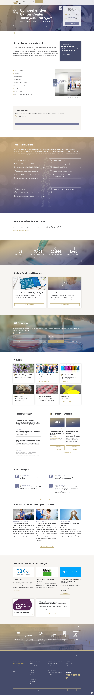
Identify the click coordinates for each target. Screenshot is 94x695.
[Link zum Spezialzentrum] (29, 160)
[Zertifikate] (29, 88)
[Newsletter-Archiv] (73, 340)
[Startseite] (33, 1)
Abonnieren (57, 341)
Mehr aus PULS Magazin (48, 546)
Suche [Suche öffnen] (80, 4)
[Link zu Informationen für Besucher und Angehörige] (53, 665)
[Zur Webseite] (17, 590)
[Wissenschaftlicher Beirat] (29, 82)
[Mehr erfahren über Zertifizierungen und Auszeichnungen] (41, 592)
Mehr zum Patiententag (45, 381)
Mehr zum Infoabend (45, 402)
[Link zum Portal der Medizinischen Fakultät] (62, 1)
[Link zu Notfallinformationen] (18, 665)
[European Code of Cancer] (23, 612)
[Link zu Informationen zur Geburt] (14, 671)
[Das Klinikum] (20, 32)
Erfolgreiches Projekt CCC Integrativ (25, 420)
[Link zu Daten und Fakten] (34, 665)
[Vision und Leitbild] (29, 70)
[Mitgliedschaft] (29, 79)
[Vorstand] (29, 73)
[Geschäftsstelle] (29, 76)
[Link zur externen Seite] (65, 593)
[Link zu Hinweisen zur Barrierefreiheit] (72, 690)
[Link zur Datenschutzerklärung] (62, 690)
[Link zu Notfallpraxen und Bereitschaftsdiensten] (18, 668)
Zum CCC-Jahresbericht (69, 401)
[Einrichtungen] (30, 32)
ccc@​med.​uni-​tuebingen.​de (73, 14)
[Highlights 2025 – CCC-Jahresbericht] (29, 94)
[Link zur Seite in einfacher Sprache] (33, 683)
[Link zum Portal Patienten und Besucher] (49, 1)
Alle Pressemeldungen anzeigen (29, 457)
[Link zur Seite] (66, 54)
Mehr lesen (66, 381)
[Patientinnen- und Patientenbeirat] (29, 85)
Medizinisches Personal (25, 26)
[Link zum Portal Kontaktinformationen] (78, 1)
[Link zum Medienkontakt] (31, 663)
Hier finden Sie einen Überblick (21, 230)
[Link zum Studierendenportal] (69, 663)
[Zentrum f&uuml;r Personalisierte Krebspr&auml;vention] (65, 189)
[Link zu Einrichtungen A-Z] (34, 658)
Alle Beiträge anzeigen (66, 452)
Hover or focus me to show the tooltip (81, 261)
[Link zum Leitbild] (31, 667)
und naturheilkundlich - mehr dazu (24, 379)
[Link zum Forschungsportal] (68, 661)
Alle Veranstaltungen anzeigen (48, 499)
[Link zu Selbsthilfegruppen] (52, 674)
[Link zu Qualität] (32, 672)
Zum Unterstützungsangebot (23, 402)
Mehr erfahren (58, 446)
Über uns (15, 26)
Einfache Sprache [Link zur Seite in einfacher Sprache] (73, 4)
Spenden (52, 26)
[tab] (68, 97)
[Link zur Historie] (32, 670)
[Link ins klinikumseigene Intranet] (33, 679)
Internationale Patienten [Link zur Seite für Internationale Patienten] (60, 4)
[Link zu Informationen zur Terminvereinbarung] (55, 661)
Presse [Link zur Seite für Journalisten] (68, 4)
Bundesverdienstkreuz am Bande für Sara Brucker (28, 431)
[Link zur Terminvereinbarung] (72, 23)
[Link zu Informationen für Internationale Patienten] (53, 658)
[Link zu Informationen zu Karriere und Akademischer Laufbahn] (73, 667)
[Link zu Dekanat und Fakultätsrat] (71, 658)
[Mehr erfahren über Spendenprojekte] (65, 304)
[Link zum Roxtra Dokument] (33, 681)
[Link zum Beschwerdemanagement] (52, 670)
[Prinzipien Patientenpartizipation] (53, 613)
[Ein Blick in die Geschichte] (29, 91)
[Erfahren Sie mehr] (23, 614)
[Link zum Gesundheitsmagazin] (53, 667)
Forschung (44, 26)
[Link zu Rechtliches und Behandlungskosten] (55, 672)
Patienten (36, 26)
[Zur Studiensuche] (29, 304)
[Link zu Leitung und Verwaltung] (35, 661)
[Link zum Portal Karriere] (72, 1)
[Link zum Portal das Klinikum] (39, 1)
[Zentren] (38, 32)
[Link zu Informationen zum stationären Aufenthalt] (52, 663)
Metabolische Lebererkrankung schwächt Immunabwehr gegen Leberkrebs (26, 453)
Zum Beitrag (58, 449)
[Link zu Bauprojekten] (32, 674)
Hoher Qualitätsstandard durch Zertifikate (48, 202)
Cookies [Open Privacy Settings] (79, 689)
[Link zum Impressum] (52, 690)
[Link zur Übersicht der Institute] (67, 665)
